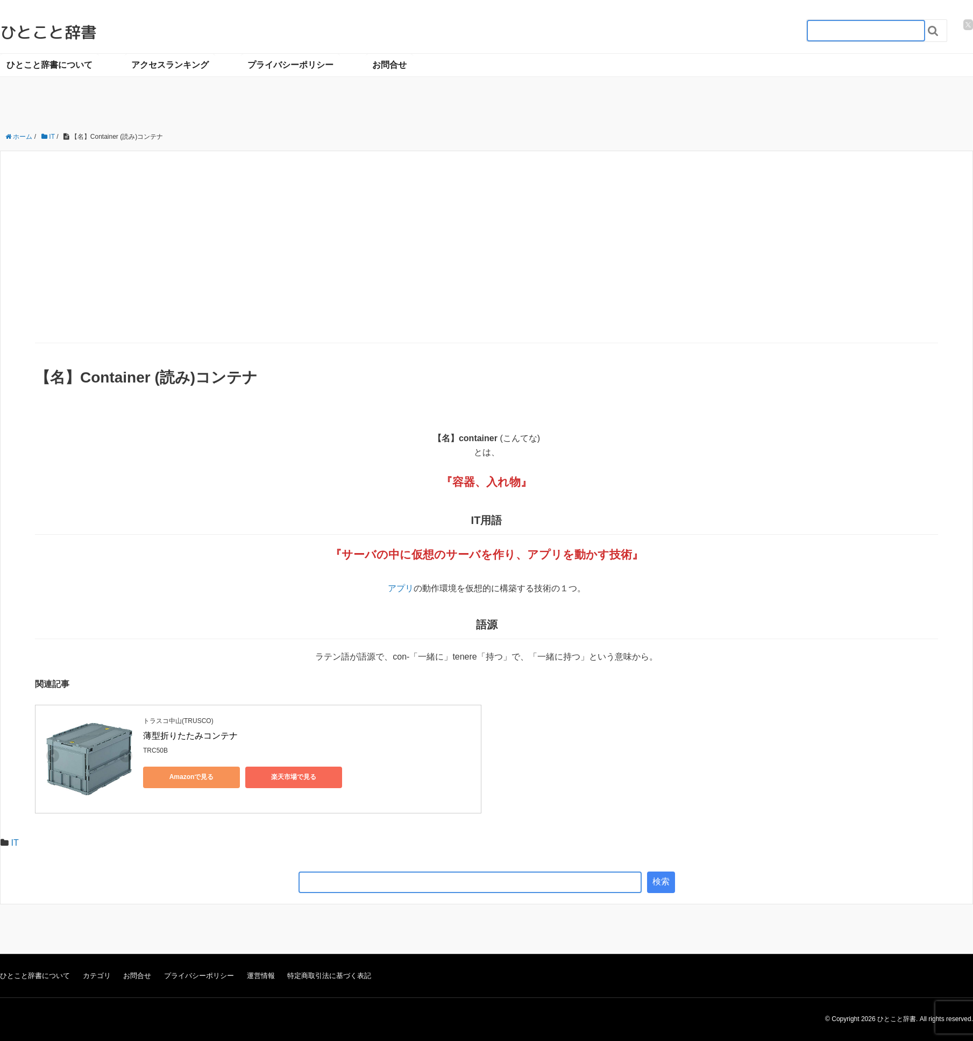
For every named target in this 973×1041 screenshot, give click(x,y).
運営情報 (261, 976)
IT (14, 842)
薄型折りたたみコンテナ (190, 735)
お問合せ (389, 64)
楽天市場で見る (293, 777)
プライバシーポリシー (290, 64)
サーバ (359, 554)
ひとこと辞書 (48, 32)
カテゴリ (97, 976)
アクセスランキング (170, 64)
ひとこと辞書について (49, 64)
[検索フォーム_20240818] (866, 30)
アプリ (545, 554)
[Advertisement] (486, 262)
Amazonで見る (191, 777)
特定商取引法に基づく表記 (329, 976)
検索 (661, 881)
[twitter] (968, 24)
